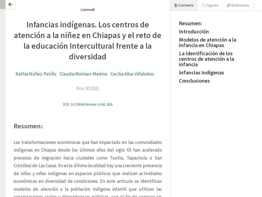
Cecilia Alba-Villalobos (132, 74)
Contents (183, 5)
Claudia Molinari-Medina (83, 74)
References (238, 5)
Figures (210, 5)
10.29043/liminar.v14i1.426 (91, 104)
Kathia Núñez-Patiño (36, 74)
